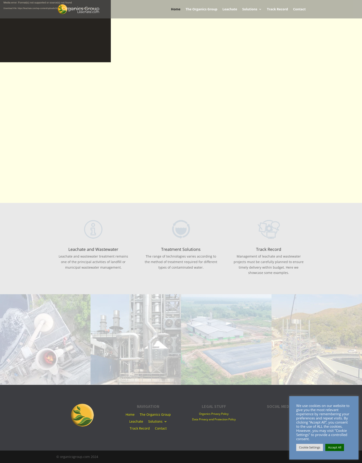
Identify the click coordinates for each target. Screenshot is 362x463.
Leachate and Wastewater (93, 249)
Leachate (229, 9)
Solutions (249, 9)
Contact (299, 9)
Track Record (277, 9)
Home (175, 9)
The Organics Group (201, 9)
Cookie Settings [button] (309, 447)
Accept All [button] (334, 447)
